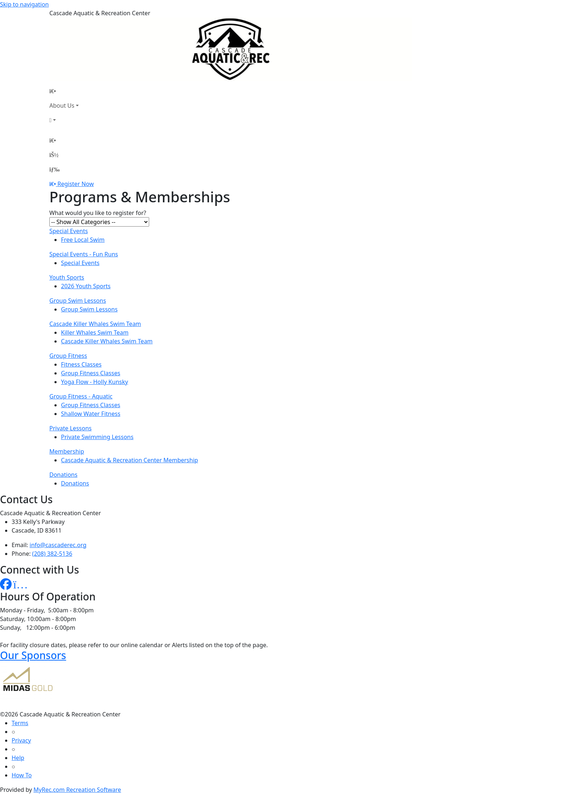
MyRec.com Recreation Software (77, 790)
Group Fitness (68, 356)
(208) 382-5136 (52, 554)
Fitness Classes (81, 364)
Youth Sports (66, 277)
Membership (66, 451)
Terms (20, 723)
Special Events (68, 231)
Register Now (75, 184)
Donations (63, 475)
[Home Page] (64, 91)
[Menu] (54, 169)
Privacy (21, 740)
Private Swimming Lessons (97, 437)
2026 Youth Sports (86, 286)
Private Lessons (70, 428)
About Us (61, 105)
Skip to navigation (24, 4)
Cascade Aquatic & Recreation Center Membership (129, 460)
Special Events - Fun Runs (83, 254)
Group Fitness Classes (90, 373)
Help (18, 758)
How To (22, 775)
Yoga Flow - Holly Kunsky (94, 382)
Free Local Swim (83, 240)
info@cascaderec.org (58, 545)
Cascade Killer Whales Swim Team (95, 324)
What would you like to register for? (97, 213)
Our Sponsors (33, 655)
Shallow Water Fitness (90, 414)
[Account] (64, 120)
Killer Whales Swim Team (94, 332)
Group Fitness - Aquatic (80, 396)
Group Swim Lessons (77, 301)
